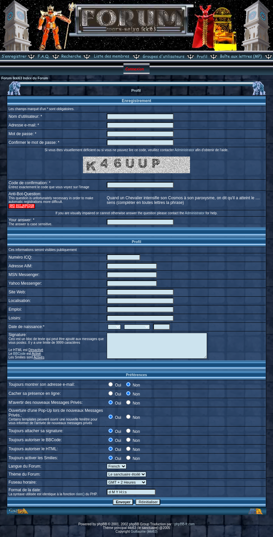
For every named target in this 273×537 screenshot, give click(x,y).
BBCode (19, 353)
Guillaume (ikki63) (144, 531)
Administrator (184, 150)
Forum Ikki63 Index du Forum (24, 78)
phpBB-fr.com (184, 524)
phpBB (102, 524)
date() (80, 494)
